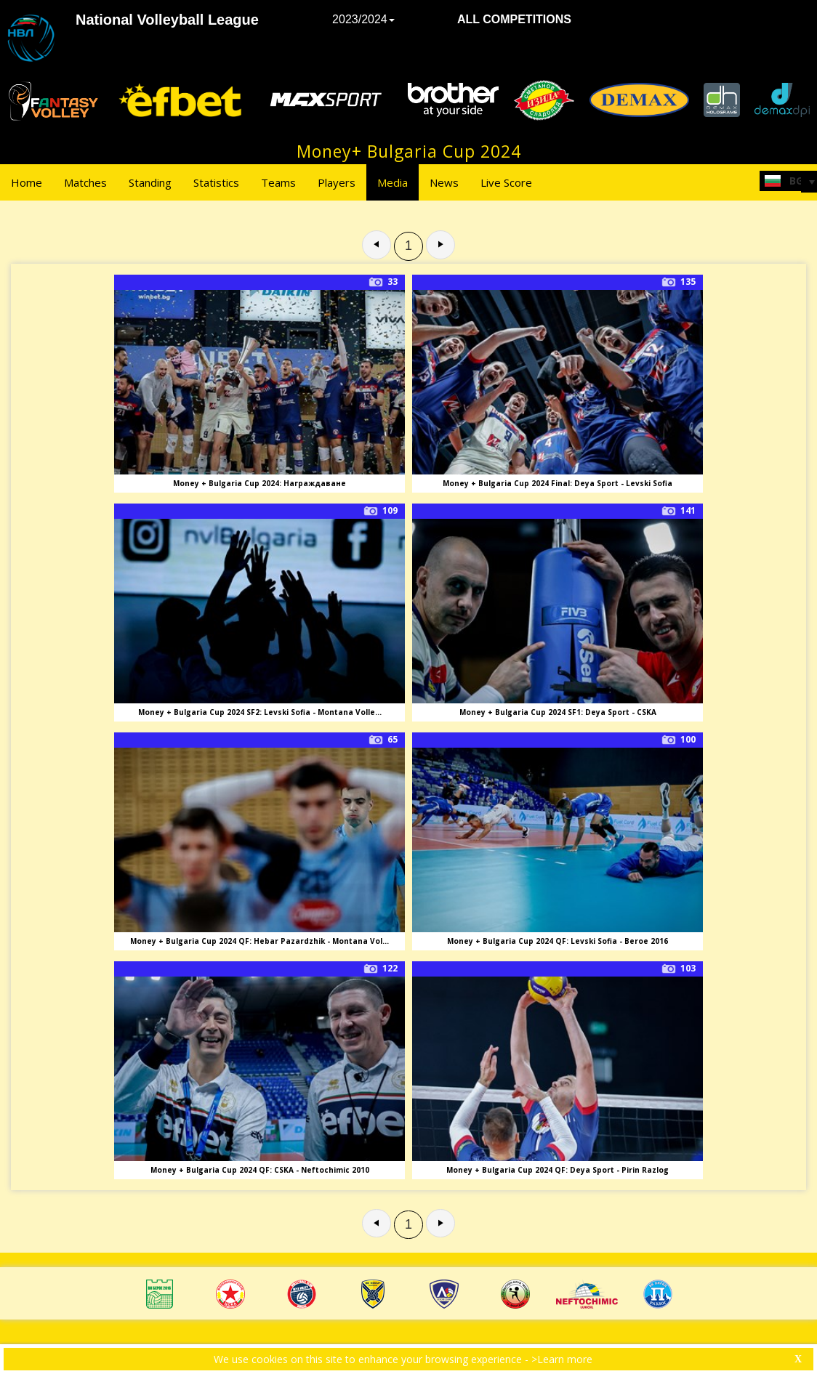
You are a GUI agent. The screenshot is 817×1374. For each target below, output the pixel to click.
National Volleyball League (167, 20)
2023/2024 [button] (363, 19)
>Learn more (561, 1359)
